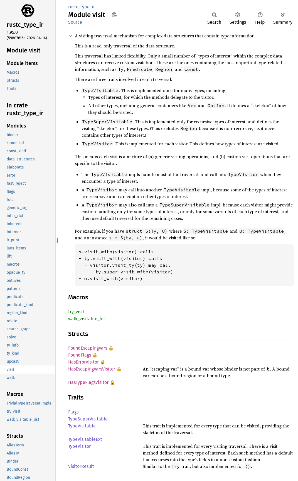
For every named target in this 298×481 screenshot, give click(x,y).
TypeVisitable (82, 426)
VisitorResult (81, 466)
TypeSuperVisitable (88, 419)
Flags (73, 412)
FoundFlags (79, 355)
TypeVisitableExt (85, 439)
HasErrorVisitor (83, 362)
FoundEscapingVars (87, 348)
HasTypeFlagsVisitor (88, 382)
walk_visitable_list (87, 318)
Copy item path (114, 14)
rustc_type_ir (81, 6)
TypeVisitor (79, 446)
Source (75, 22)
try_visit (76, 311)
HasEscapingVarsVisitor (91, 369)
